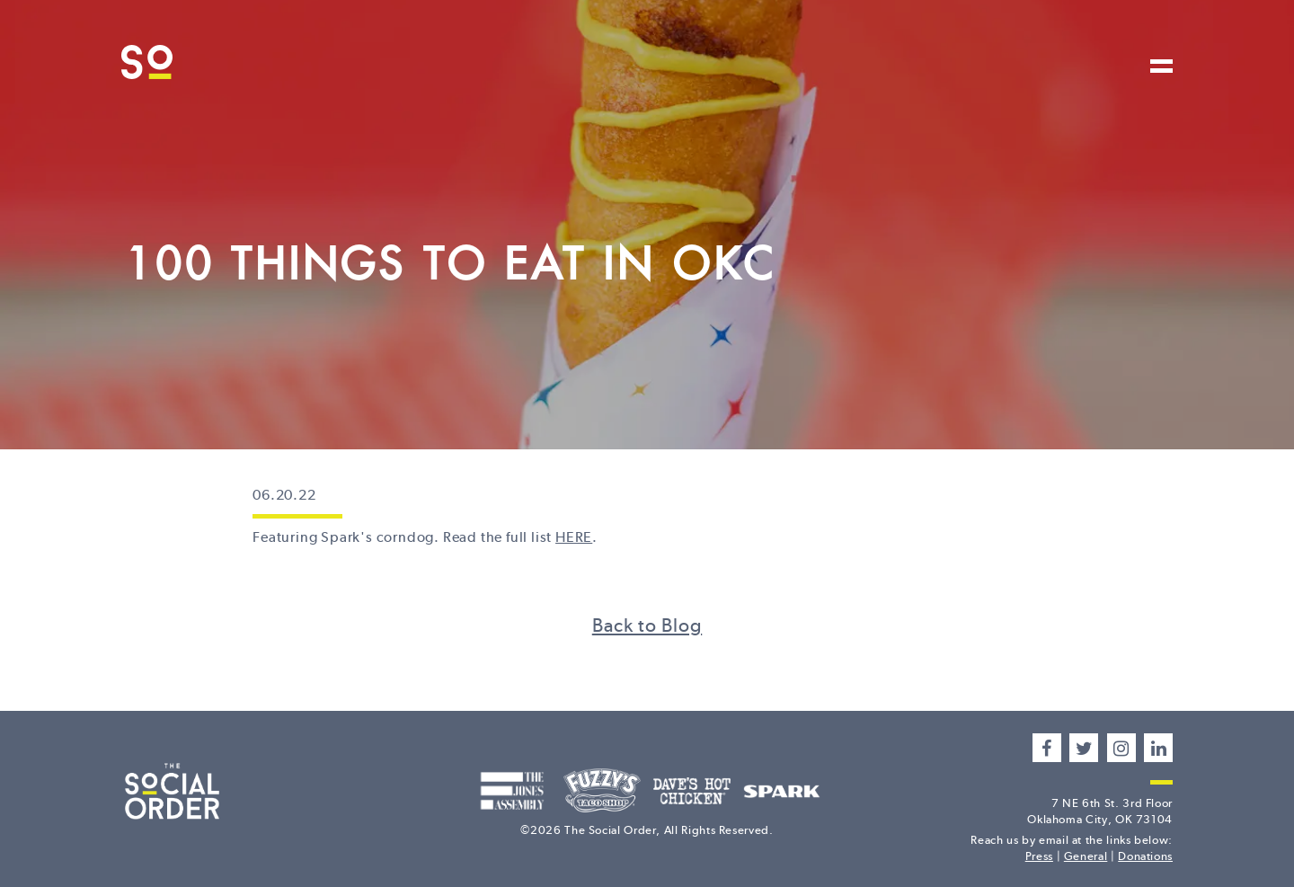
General (1085, 856)
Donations (1145, 856)
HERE (573, 537)
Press (1039, 856)
